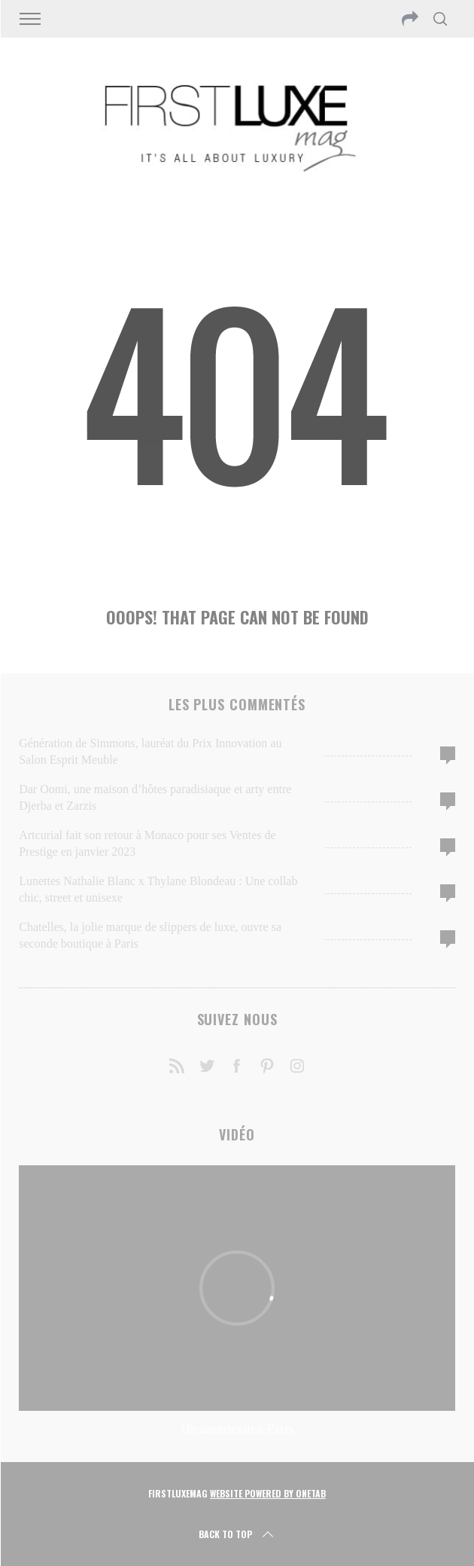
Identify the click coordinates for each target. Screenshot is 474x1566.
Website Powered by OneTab (268, 1493)
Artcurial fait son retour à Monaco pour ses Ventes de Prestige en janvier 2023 (147, 843)
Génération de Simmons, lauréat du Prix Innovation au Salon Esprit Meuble (150, 751)
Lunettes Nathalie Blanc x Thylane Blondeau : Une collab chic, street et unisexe (158, 889)
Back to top (237, 1534)
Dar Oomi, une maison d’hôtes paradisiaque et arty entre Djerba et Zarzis (155, 797)
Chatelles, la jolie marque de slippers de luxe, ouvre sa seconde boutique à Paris (150, 935)
